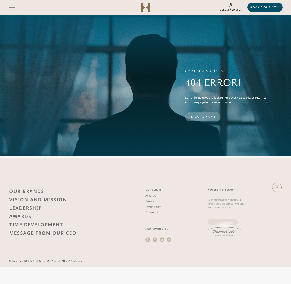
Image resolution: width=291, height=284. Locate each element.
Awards (20, 229)
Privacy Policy (153, 220)
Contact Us (152, 225)
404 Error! (213, 82)
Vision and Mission (38, 213)
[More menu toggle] (12, 7)
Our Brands (26, 204)
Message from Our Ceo (42, 246)
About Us (151, 209)
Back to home (202, 116)
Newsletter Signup (221, 203)
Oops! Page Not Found (205, 71)
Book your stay (265, 7)
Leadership (25, 221)
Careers (150, 214)
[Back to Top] (277, 192)
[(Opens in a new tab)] (225, 243)
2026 (14, 265)
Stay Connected (157, 242)
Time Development (36, 238)
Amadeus (76, 265)
